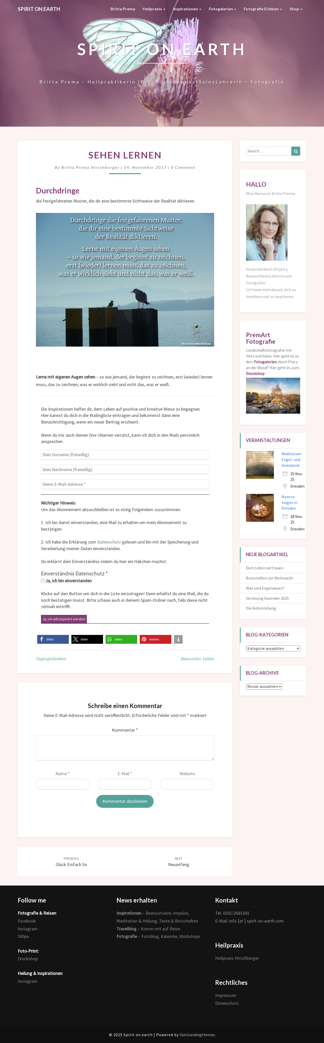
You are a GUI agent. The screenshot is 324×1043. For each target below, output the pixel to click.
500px (23, 936)
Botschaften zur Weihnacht (269, 577)
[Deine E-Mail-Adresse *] (125, 484)
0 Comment (183, 167)
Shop (296, 8)
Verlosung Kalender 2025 (267, 598)
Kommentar (125, 730)
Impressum (225, 995)
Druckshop (28, 958)
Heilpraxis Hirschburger (237, 958)
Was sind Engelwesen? (265, 588)
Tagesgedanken (51, 658)
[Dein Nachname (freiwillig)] (125, 470)
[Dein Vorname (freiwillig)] (125, 455)
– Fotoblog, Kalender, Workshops (158, 936)
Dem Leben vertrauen (264, 567)
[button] (53, 639)
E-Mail (124, 773)
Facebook (27, 921)
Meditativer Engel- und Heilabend (291, 459)
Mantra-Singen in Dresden (289, 502)
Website (187, 773)
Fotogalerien (222, 8)
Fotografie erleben (263, 8)
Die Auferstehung (261, 608)
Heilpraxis (154, 8)
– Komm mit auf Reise (148, 929)
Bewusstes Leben (197, 658)
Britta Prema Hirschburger (90, 167)
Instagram (27, 929)
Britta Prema (123, 8)
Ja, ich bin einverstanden (66, 581)
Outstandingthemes (197, 1034)
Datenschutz (109, 542)
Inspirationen (187, 8)
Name (62, 773)
